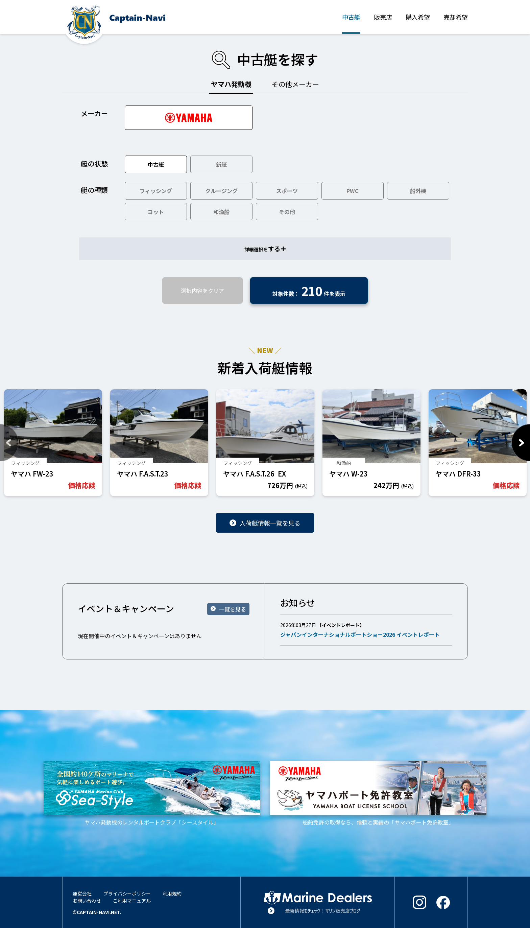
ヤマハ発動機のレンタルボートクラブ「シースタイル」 (152, 793)
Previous (9, 442)
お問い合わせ (87, 900)
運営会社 (82, 893)
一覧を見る (232, 609)
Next (520, 442)
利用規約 (172, 893)
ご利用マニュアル (132, 900)
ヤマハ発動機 (231, 84)
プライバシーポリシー (127, 893)
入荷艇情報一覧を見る (270, 522)
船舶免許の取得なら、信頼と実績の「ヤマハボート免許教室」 (378, 793)
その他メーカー (295, 84)
